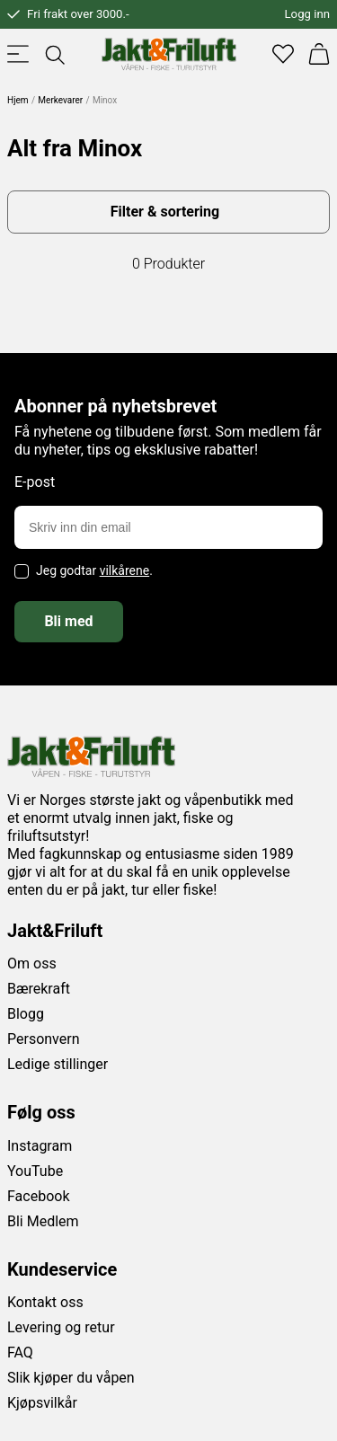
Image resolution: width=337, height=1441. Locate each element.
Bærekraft (38, 988)
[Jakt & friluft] (169, 54)
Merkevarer (60, 100)
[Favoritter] (283, 54)
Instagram (39, 1145)
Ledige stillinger (57, 1064)
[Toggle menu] (18, 54)
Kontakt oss (45, 1302)
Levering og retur (61, 1327)
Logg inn (307, 14)
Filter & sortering (165, 211)
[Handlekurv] (319, 54)
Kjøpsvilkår (42, 1402)
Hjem (18, 100)
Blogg (25, 1013)
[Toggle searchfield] (54, 54)
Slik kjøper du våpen (71, 1377)
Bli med (68, 621)
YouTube (35, 1171)
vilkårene (125, 570)
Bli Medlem (43, 1221)
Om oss (32, 963)
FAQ (20, 1352)
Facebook (38, 1196)
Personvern (43, 1039)
